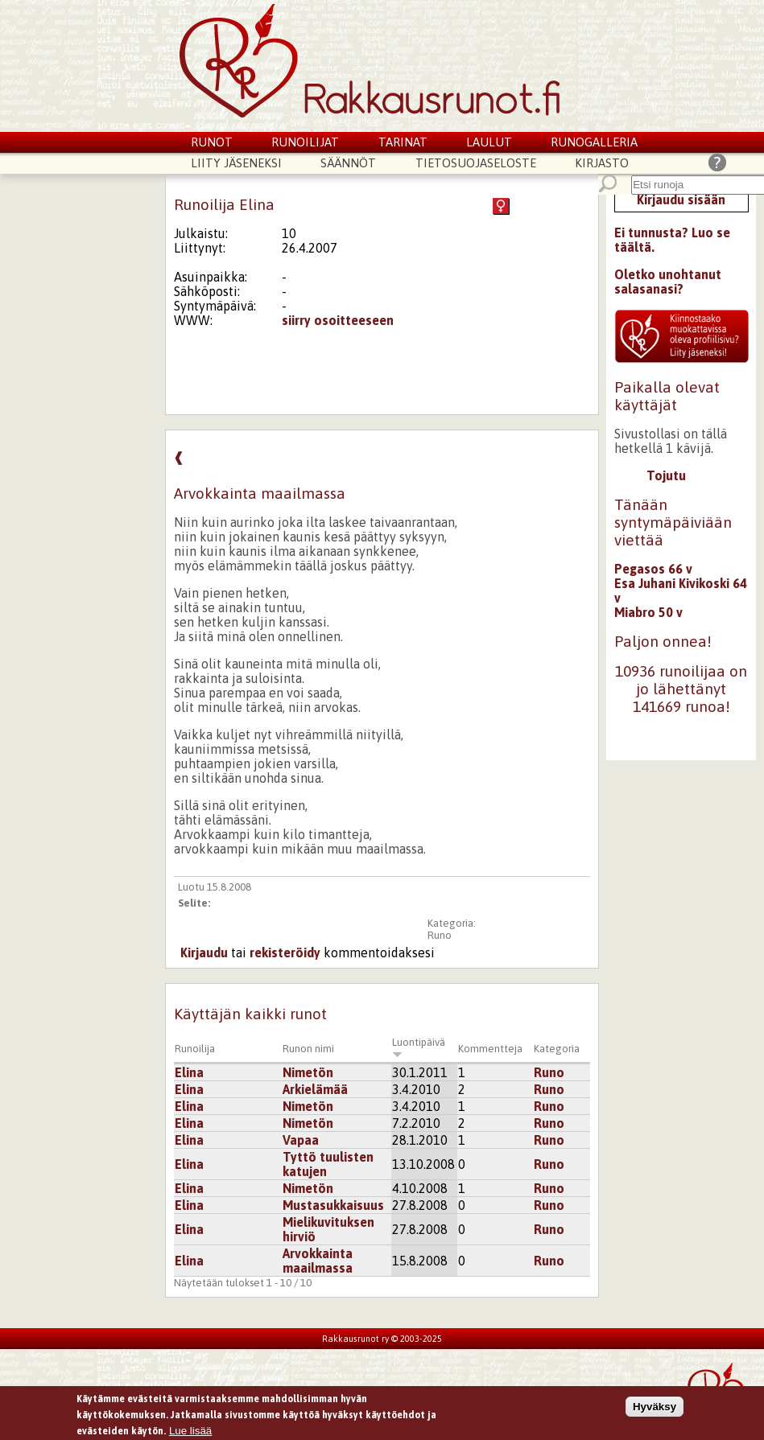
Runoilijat (305, 142)
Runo (439, 935)
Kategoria (557, 1049)
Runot (212, 142)
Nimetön (308, 1072)
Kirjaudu (204, 952)
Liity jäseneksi (236, 163)
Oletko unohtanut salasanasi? (667, 281)
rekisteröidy (285, 952)
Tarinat (402, 142)
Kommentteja (490, 1049)
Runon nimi (308, 1049)
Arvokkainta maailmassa (318, 1260)
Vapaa (301, 1140)
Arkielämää (315, 1089)
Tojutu (666, 475)
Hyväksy (654, 1409)
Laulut (489, 142)
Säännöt (348, 163)
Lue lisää (190, 1432)
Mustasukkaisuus (333, 1205)
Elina (189, 1072)
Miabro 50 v (648, 612)
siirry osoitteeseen (338, 320)
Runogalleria (594, 142)
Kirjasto (602, 163)
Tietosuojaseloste (475, 163)
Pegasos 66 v (653, 569)
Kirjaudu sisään (681, 199)
